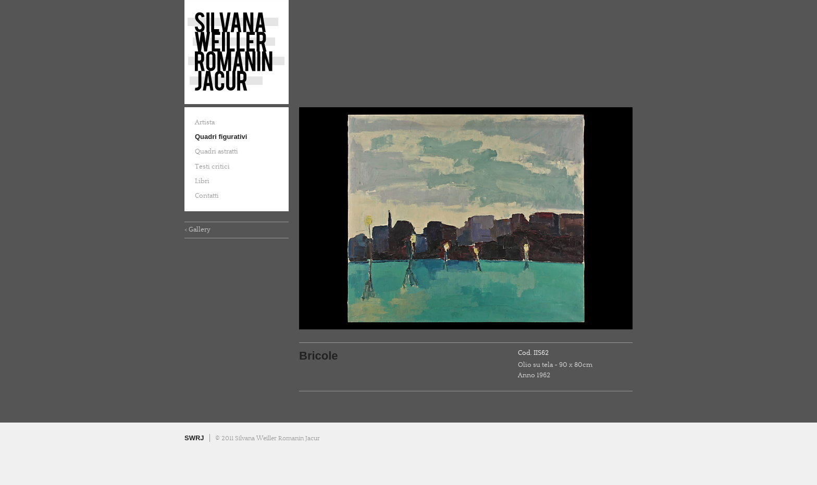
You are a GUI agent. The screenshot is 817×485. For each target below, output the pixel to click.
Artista (205, 122)
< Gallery (197, 229)
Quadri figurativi (221, 137)
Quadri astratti (216, 151)
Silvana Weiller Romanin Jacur (236, 52)
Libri (202, 181)
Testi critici (212, 166)
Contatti (207, 195)
